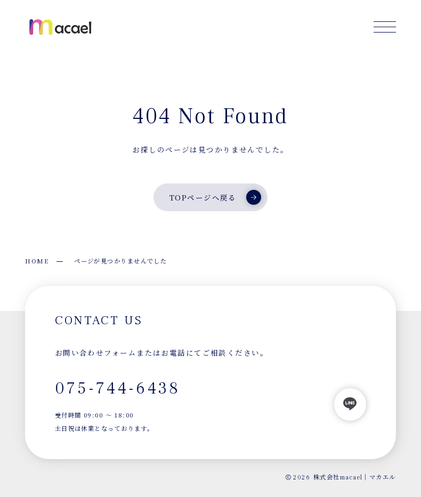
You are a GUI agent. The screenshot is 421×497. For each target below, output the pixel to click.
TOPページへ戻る (215, 197)
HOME (36, 260)
